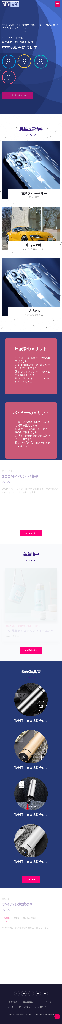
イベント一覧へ (31, 533)
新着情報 (13, 1002)
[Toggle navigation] (57, 4)
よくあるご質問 (46, 1002)
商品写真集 (28, 1002)
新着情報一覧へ (31, 650)
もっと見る (31, 880)
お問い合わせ (44, 1007)
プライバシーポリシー (21, 1007)
